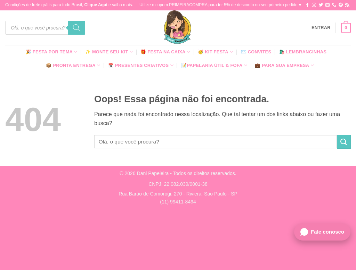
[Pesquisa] (76, 28)
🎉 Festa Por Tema (52, 52)
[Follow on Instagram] (314, 5)
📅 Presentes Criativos (140, 65)
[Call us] (334, 5)
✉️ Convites (256, 51)
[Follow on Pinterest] (341, 5)
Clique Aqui (95, 4)
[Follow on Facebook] (307, 5)
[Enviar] (344, 141)
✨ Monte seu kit (109, 52)
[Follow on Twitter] (321, 5)
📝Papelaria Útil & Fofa (214, 65)
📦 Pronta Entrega (73, 65)
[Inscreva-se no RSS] (347, 5)
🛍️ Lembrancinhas (302, 51)
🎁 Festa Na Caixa (165, 52)
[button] (321, 28)
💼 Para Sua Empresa (284, 65)
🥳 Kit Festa (215, 52)
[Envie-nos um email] (327, 5)
